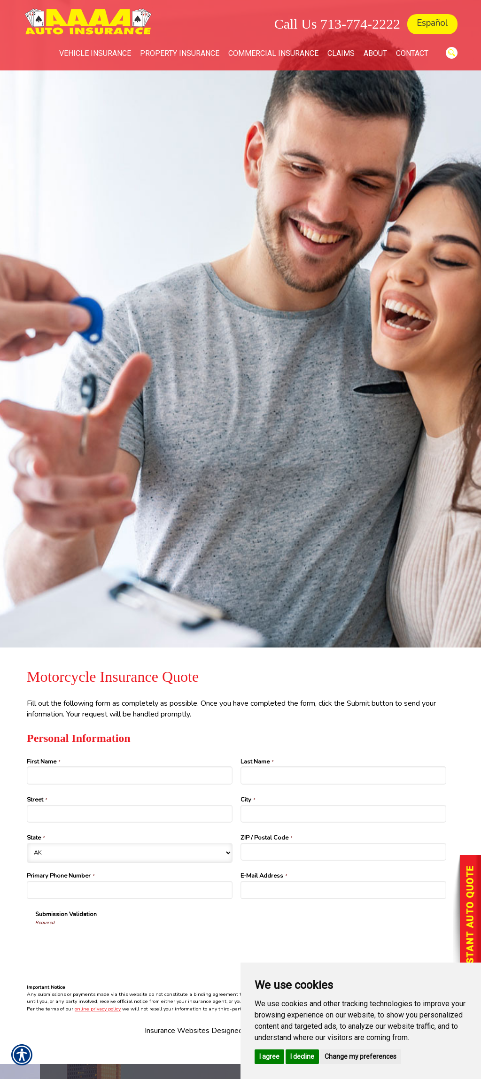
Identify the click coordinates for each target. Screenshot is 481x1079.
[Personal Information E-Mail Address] (343, 890)
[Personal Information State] (130, 853)
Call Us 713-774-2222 (337, 23)
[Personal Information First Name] (130, 775)
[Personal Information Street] (130, 814)
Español (432, 23)
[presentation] (106, 944)
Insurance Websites (177, 1030)
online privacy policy (98, 1008)
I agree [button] (269, 1056)
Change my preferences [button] (360, 1056)
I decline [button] (302, 1056)
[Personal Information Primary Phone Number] (130, 890)
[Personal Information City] (343, 814)
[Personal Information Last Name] (343, 775)
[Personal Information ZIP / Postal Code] (343, 852)
